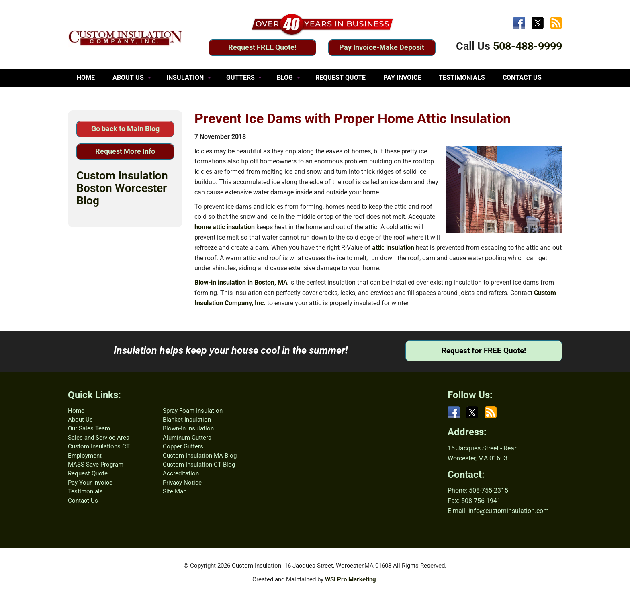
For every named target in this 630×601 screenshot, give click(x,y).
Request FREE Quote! (262, 47)
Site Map (174, 491)
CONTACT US (522, 77)
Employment (85, 455)
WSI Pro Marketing (350, 579)
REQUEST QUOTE (340, 77)
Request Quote (88, 473)
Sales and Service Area (98, 437)
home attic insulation (224, 227)
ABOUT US (128, 77)
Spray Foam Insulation (193, 410)
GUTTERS (240, 77)
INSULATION (185, 77)
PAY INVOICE (402, 77)
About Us (80, 419)
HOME (86, 77)
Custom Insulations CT (99, 446)
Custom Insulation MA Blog (200, 455)
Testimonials (85, 491)
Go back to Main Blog (125, 128)
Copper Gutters (183, 446)
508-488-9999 (527, 46)
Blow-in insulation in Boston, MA (241, 282)
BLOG (285, 77)
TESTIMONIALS (462, 77)
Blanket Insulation (187, 419)
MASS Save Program (95, 464)
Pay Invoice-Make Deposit (381, 47)
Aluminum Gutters (187, 437)
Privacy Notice (182, 482)
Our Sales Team (89, 428)
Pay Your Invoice (90, 482)
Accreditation (181, 473)
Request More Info (125, 151)
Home (76, 410)
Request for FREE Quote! (484, 350)
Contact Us (83, 500)
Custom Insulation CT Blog (199, 464)
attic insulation (393, 247)
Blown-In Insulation (188, 428)
